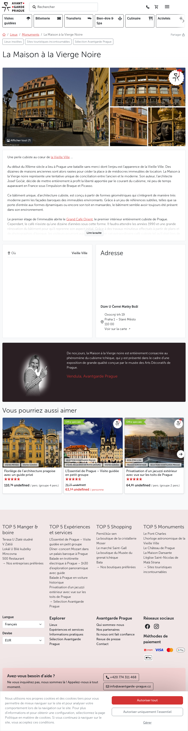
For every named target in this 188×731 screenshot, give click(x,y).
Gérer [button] (147, 722)
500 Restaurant (13, 558)
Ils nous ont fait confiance (115, 634)
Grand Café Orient (79, 219)
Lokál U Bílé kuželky (16, 549)
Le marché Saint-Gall (111, 548)
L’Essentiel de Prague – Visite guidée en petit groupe (92, 473)
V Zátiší (7, 544)
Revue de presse (108, 639)
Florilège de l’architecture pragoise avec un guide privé (29, 473)
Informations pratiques (66, 634)
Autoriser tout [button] (147, 700)
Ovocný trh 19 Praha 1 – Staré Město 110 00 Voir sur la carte (120, 322)
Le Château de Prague (159, 548)
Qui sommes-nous (110, 625)
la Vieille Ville (60, 157)
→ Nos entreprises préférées (22, 563)
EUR (8, 640)
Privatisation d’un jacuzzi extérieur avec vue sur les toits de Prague (151, 473)
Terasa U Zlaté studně (17, 539)
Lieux (53, 625)
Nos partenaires (107, 629)
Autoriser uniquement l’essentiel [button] (147, 712)
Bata (99, 562)
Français (11, 624)
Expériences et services (66, 629)
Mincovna (9, 554)
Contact (102, 644)
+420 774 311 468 (121, 677)
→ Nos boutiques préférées (116, 567)
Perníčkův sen (106, 534)
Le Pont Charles (154, 534)
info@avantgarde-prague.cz (128, 686)
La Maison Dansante (157, 553)
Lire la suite (94, 233)
